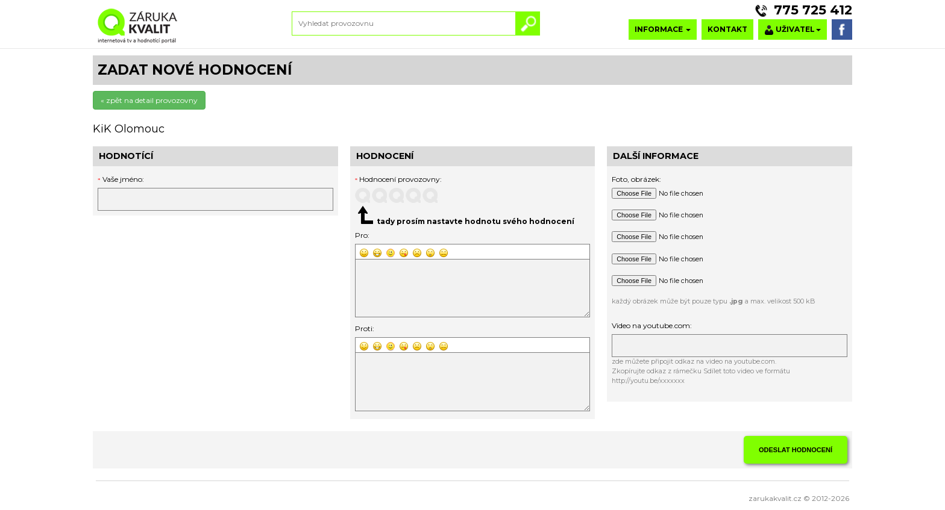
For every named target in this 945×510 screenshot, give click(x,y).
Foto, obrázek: (636, 179)
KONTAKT (727, 29)
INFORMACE (663, 29)
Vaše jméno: (123, 179)
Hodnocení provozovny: (398, 179)
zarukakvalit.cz (775, 498)
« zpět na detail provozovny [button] (149, 100)
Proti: (364, 328)
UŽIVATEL (792, 30)
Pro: (362, 235)
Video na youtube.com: (652, 325)
